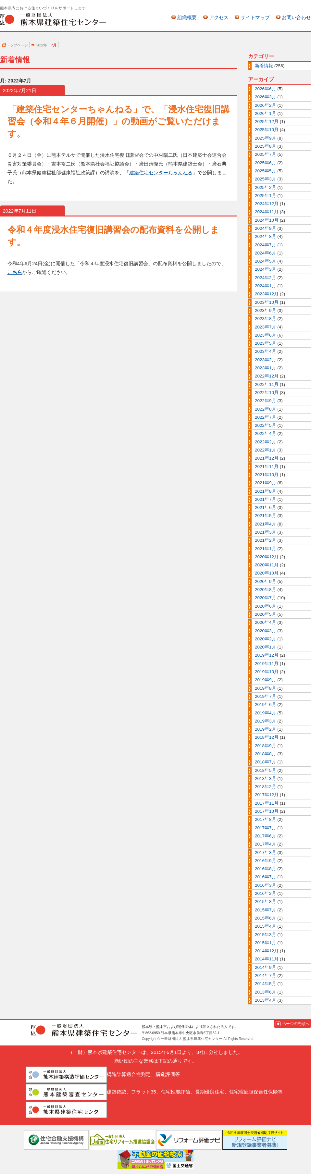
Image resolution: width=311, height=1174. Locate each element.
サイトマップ (255, 17)
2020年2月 (265, 638)
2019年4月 (265, 713)
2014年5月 (265, 983)
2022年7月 (265, 417)
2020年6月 (265, 606)
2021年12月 (267, 458)
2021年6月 (265, 507)
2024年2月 (265, 277)
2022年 (41, 45)
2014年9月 (265, 967)
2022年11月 (267, 384)
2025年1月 (265, 195)
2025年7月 (265, 154)
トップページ (17, 45)
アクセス (219, 17)
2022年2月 (265, 441)
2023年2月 (265, 359)
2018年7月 (265, 762)
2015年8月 (265, 901)
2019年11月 (267, 663)
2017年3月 (265, 852)
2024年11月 (267, 211)
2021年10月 (267, 474)
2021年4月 (265, 524)
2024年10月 (267, 220)
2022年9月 (265, 400)
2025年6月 (265, 162)
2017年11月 (267, 803)
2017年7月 (265, 827)
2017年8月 (265, 819)
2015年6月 (265, 918)
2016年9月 (265, 860)
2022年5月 (265, 425)
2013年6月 (265, 992)
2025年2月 (265, 187)
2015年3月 (265, 934)
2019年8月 (265, 688)
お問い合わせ (296, 17)
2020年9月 (265, 581)
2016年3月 (265, 885)
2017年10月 (267, 811)
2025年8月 (265, 146)
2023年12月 (267, 293)
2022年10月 (267, 392)
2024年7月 (265, 244)
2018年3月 (265, 778)
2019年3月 (265, 721)
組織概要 (187, 17)
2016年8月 (265, 868)
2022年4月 (265, 433)
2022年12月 (267, 376)
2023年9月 (265, 310)
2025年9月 (265, 138)
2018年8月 (265, 753)
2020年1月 (265, 647)
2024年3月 (265, 269)
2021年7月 (265, 499)
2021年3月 (265, 532)
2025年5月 (265, 170)
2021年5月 (265, 515)
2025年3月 (265, 179)
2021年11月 (267, 466)
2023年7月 (265, 327)
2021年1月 (265, 548)
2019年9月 (265, 679)
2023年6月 (265, 335)
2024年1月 (265, 285)
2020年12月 (267, 556)
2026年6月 (265, 88)
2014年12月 (267, 950)
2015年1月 (265, 942)
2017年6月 (265, 836)
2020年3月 (265, 630)
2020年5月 (265, 614)
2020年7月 (265, 597)
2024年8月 (265, 236)
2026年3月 (265, 96)
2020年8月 (265, 589)
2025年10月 (267, 129)
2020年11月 (267, 564)
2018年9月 (265, 745)
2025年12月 (267, 121)
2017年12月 (267, 794)
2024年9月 (265, 228)
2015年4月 (265, 926)
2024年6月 (265, 253)
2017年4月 (265, 844)
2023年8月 (265, 318)
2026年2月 (265, 105)
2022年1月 (265, 450)
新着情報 (264, 65)
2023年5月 (265, 343)
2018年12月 (267, 737)
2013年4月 (265, 1000)
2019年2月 (265, 729)
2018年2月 (265, 786)
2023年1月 (265, 367)
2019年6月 (265, 704)
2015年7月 (265, 910)
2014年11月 (267, 959)
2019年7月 (265, 696)
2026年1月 (265, 113)
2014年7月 (265, 975)
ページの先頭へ (295, 1023)
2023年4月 (265, 351)
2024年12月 (267, 203)
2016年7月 (265, 876)
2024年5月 (265, 261)
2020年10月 (267, 573)
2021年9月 (265, 482)
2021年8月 (265, 491)
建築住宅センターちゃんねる (161, 172)
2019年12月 (267, 655)
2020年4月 (265, 622)
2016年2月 (265, 893)
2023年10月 (267, 302)
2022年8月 (265, 409)
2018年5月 (265, 770)
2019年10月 (267, 671)
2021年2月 (265, 540)
